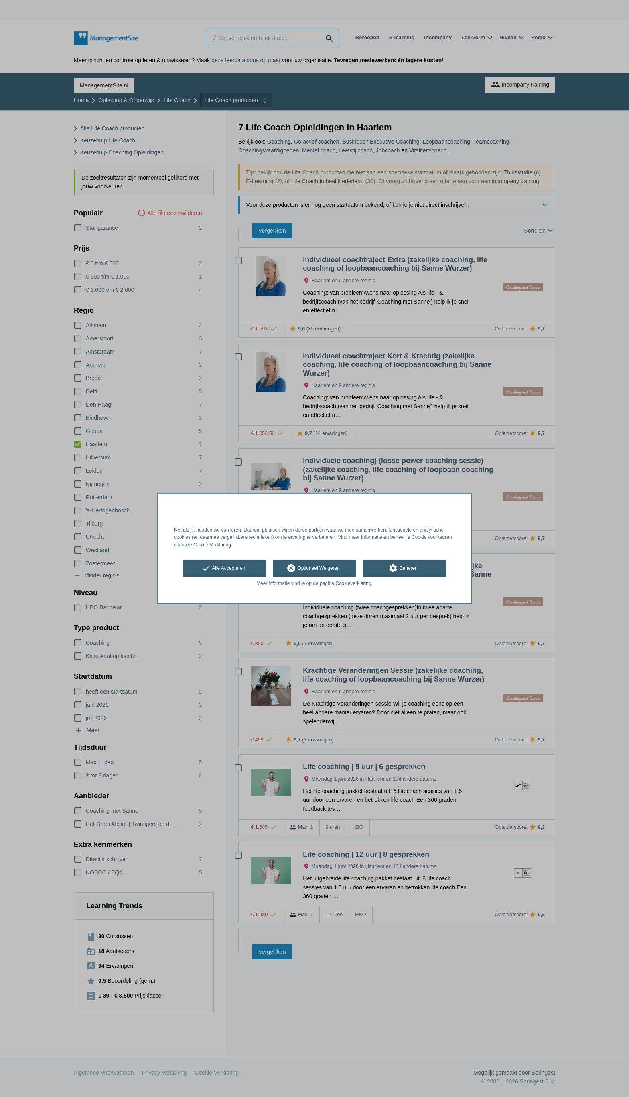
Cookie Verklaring (212, 545)
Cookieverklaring (353, 583)
